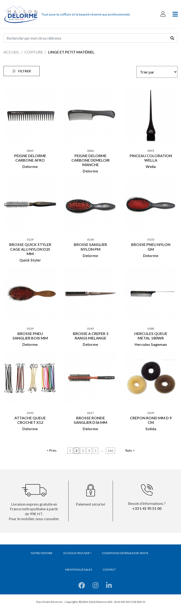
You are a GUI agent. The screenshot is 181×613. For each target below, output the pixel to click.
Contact (109, 569)
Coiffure (34, 52)
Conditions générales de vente (125, 553)
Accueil (11, 52)
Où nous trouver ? (77, 553)
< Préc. (52, 450)
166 (110, 451)
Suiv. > (130, 450)
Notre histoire (42, 553)
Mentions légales (78, 569)
